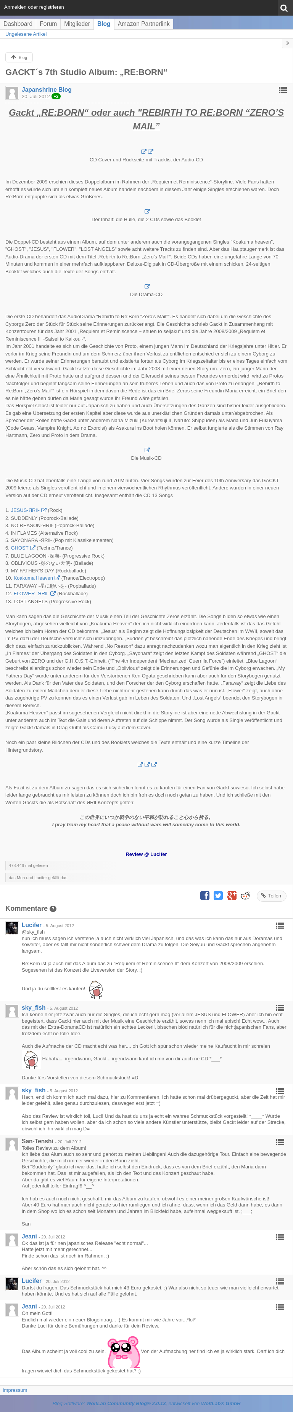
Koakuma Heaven (33, 578)
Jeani (29, 1236)
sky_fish (33, 1007)
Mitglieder (77, 24)
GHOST (19, 548)
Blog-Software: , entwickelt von (147, 1403)
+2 (56, 96)
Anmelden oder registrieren (34, 7)
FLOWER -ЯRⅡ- (31, 593)
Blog (104, 24)
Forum (48, 24)
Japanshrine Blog (47, 89)
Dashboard (17, 24)
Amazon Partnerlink (144, 24)
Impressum (15, 1390)
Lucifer (32, 925)
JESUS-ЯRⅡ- (25, 510)
